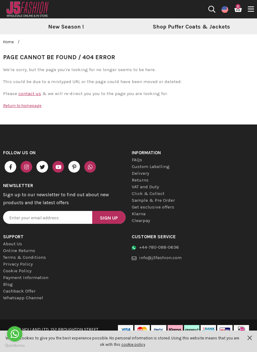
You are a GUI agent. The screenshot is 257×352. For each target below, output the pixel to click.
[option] (66, 27)
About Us (12, 244)
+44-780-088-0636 (159, 247)
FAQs (137, 160)
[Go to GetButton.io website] (15, 346)
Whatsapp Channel (23, 297)
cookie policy (133, 344)
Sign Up (109, 218)
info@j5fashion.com (160, 257)
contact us (29, 93)
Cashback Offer (19, 291)
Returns (140, 180)
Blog (8, 284)
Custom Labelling (151, 166)
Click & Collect (148, 193)
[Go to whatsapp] (14, 334)
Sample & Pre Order (153, 200)
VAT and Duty (145, 186)
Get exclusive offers (153, 207)
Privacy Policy (18, 264)
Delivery (140, 173)
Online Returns (19, 250)
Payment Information (25, 277)
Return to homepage (22, 105)
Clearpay (141, 220)
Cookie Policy (17, 271)
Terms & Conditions (24, 257)
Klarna (139, 213)
